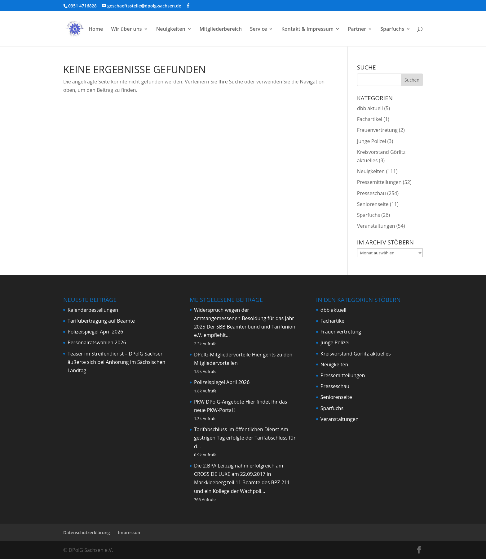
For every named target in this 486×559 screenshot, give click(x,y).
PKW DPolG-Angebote (219, 401)
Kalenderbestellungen (93, 309)
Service (258, 29)
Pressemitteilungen (379, 182)
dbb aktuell (370, 108)
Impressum (130, 532)
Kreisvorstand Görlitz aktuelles (355, 353)
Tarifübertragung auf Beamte (101, 320)
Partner (357, 29)
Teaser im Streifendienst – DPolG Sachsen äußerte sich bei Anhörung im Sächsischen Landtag (116, 362)
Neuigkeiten (170, 29)
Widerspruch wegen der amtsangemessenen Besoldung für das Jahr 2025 (244, 318)
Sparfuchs (392, 29)
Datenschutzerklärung (86, 532)
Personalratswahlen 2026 (97, 342)
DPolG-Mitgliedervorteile (222, 354)
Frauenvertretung (377, 130)
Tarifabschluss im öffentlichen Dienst (236, 429)
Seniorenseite (373, 204)
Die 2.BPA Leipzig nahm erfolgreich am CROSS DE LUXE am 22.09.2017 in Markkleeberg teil (238, 474)
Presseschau (371, 193)
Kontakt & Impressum (307, 29)
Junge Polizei (371, 141)
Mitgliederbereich (221, 29)
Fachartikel (369, 119)
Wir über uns (126, 29)
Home (96, 29)
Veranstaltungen (376, 225)
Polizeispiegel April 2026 (95, 331)
